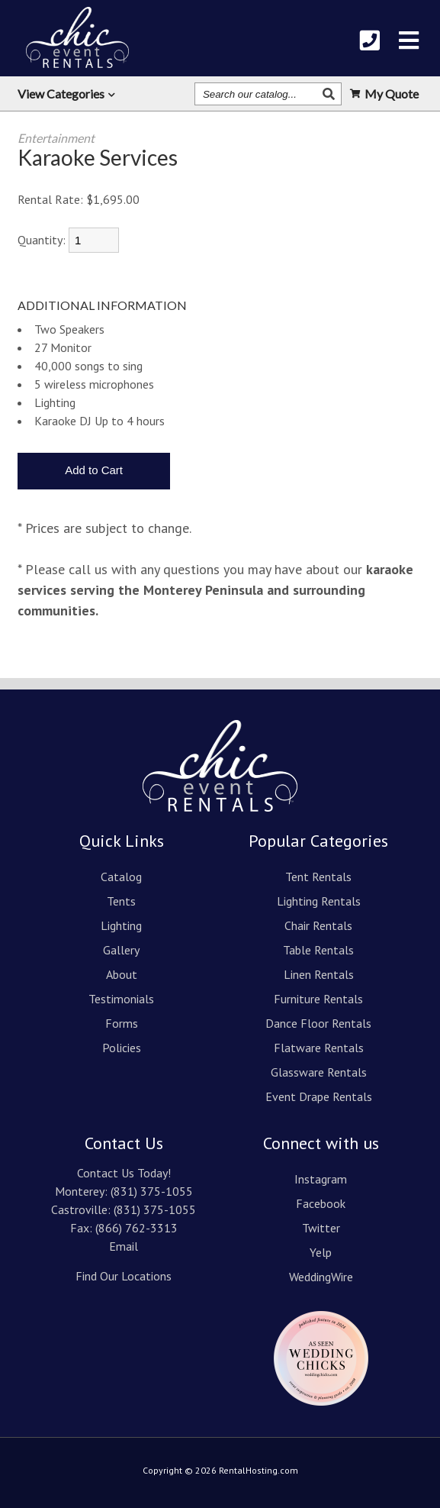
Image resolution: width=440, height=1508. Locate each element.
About (121, 974)
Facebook (320, 1203)
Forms (121, 1023)
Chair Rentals (318, 925)
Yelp (321, 1252)
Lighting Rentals (319, 901)
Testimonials (121, 998)
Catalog (121, 876)
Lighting (121, 925)
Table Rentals (318, 949)
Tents (121, 901)
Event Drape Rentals (318, 1096)
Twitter (321, 1227)
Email (123, 1246)
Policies (121, 1047)
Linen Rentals (319, 974)
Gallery (121, 949)
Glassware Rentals (319, 1072)
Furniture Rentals (318, 998)
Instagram (320, 1179)
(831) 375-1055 (152, 1191)
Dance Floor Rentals (318, 1023)
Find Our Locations (123, 1276)
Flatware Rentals (319, 1047)
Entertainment (56, 138)
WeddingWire (321, 1276)
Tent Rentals (318, 876)
